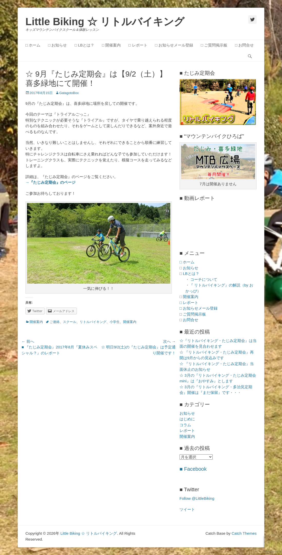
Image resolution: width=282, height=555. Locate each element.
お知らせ (187, 413)
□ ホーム (32, 45)
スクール (69, 322)
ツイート (187, 509)
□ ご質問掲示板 (214, 45)
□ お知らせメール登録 (174, 45)
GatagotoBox (69, 93)
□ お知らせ (57, 45)
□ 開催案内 (111, 45)
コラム (185, 425)
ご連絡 (55, 322)
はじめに (187, 419)
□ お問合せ (244, 45)
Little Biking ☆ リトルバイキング (104, 21)
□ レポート (137, 45)
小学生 (115, 322)
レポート (187, 430)
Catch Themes (244, 533)
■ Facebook (193, 469)
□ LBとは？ (84, 45)
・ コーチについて (201, 279)
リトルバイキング (93, 322)
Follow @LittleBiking (197, 498)
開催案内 (36, 322)
